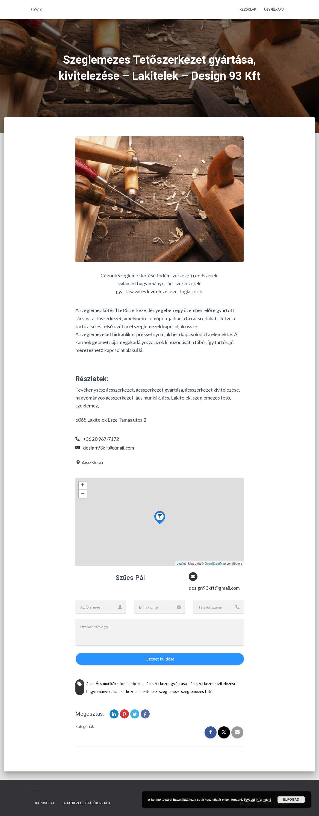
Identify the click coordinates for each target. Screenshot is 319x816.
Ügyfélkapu (274, 9)
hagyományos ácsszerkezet (111, 691)
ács (89, 683)
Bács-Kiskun (89, 462)
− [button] (83, 494)
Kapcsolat (44, 803)
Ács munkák (106, 683)
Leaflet (181, 563)
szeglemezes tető (196, 691)
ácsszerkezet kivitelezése (213, 683)
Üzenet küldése (159, 659)
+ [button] (83, 486)
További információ (257, 799)
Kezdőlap (248, 9)
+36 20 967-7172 (101, 439)
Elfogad (291, 800)
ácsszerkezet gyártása (166, 683)
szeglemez (168, 691)
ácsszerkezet (131, 683)
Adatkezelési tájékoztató (86, 803)
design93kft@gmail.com (108, 448)
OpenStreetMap (215, 563)
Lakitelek (147, 691)
